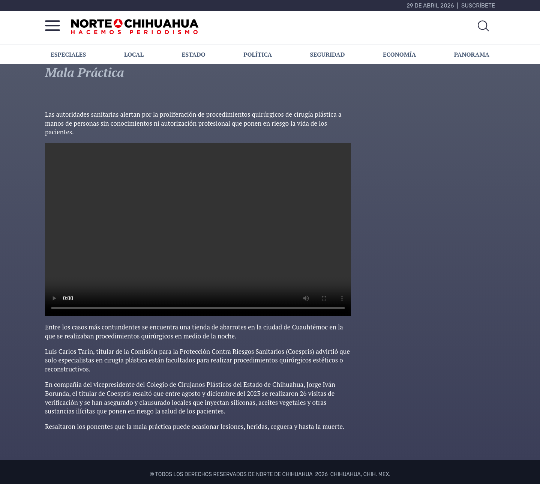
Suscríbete (478, 5)
